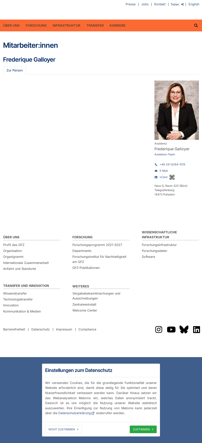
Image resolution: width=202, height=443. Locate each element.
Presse (131, 4)
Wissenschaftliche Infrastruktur (159, 234)
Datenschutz (40, 329)
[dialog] (101, 400)
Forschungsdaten (154, 251)
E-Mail (164, 170)
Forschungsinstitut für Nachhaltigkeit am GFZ (99, 259)
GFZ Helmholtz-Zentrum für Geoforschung (36, 10)
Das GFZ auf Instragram (158, 329)
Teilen (174, 4)
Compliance (87, 329)
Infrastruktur (66, 25)
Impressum (64, 329)
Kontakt (160, 4)
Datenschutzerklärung (74, 413)
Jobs (145, 4)
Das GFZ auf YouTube (171, 329)
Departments (81, 251)
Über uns (11, 25)
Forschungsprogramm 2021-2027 (97, 245)
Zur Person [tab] (15, 70)
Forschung (36, 25)
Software (148, 257)
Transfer (95, 25)
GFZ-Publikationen (86, 268)
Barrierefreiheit (14, 329)
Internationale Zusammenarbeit (26, 263)
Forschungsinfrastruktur (159, 245)
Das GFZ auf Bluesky (183, 329)
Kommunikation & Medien (22, 311)
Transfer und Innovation (26, 286)
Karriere (118, 25)
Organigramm (13, 257)
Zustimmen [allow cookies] (141, 429)
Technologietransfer (18, 299)
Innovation (11, 305)
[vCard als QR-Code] (172, 177)
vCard (163, 177)
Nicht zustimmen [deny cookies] (62, 429)
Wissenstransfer (15, 293)
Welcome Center (84, 310)
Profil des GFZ (13, 245)
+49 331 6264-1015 (172, 164)
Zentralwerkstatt (84, 304)
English (194, 4)
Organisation (12, 251)
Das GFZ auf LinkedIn (196, 329)
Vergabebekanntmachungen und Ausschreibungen (96, 295)
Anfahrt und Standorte (19, 269)
